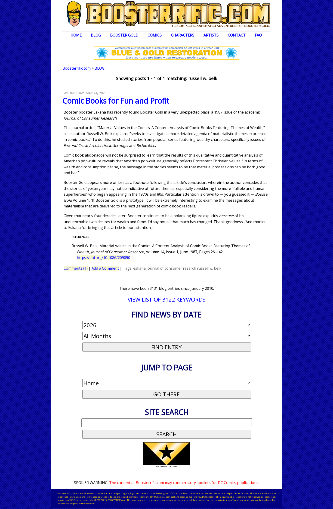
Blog (96, 35)
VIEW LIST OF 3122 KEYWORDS (167, 299)
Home (76, 35)
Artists (211, 35)
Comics (155, 35)
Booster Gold (124, 35)
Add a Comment (105, 268)
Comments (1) (76, 268)
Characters (182, 35)
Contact (237, 35)
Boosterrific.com (76, 68)
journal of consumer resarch (171, 268)
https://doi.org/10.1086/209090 (103, 257)
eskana (139, 268)
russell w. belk (209, 268)
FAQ (258, 35)
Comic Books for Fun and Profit (115, 101)
